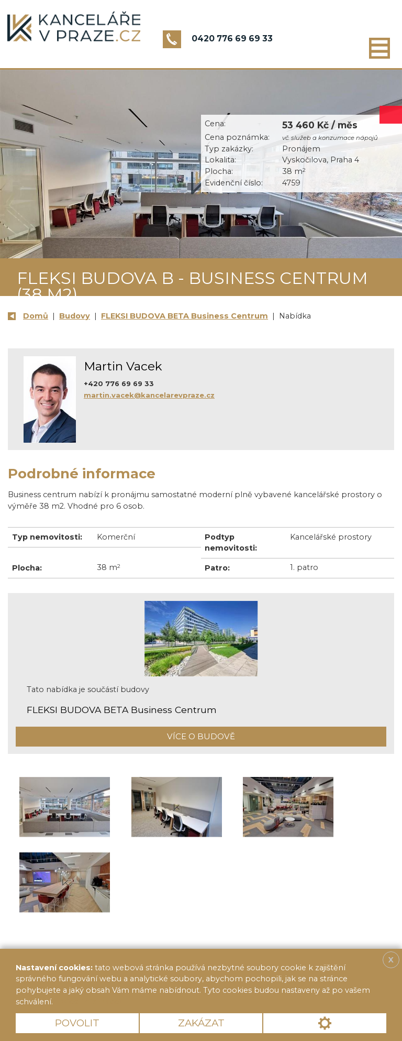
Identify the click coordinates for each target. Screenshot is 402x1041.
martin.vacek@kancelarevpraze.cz (149, 395)
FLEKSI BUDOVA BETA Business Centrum (184, 316)
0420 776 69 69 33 (232, 38)
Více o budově (201, 736)
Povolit (77, 1023)
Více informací (91, 1001)
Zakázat (201, 1023)
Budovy (74, 316)
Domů (35, 316)
